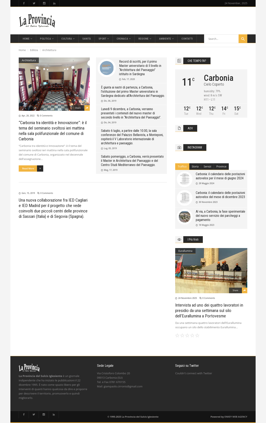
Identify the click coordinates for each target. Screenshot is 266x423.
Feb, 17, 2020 (128, 79)
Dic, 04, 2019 (110, 122)
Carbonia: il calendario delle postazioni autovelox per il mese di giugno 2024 (220, 176)
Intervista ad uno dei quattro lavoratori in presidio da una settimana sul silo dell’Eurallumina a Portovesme (209, 310)
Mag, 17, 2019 (111, 169)
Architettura (29, 60)
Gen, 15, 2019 (28, 193)
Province (221, 166)
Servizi (207, 166)
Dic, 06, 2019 (110, 100)
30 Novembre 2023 (208, 202)
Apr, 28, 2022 (28, 115)
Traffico (182, 166)
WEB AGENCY (239, 416)
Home (22, 50)
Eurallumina (185, 251)
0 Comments (46, 115)
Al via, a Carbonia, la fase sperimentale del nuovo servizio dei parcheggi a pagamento (220, 216)
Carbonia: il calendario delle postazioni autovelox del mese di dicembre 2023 (220, 195)
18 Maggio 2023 (206, 224)
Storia (195, 166)
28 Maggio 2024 (206, 183)
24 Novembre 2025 (187, 298)
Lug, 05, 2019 (110, 148)
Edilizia (34, 50)
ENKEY (228, 416)
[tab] (182, 166)
